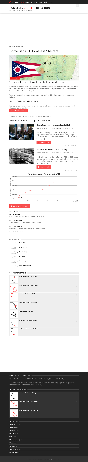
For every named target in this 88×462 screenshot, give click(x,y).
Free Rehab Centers (15, 226)
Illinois (12, 446)
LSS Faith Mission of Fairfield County (52, 149)
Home (11, 46)
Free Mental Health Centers (18, 232)
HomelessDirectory (29, 8)
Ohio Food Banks (14, 214)
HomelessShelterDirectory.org (44, 459)
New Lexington (23, 261)
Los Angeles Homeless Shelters (28, 329)
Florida (12, 434)
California (13, 428)
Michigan (12, 431)
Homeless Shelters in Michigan (28, 285)
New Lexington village (25, 265)
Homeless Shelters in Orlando (28, 302)
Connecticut (13, 452)
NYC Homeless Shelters (26, 311)
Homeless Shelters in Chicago (28, 276)
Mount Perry (23, 252)
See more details (44, 142)
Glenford (22, 242)
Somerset (20, 46)
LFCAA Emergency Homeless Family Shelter (54, 124)
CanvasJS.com (75, 201)
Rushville (22, 256)
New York (13, 424)
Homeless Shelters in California (28, 294)
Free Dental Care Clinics (16, 220)
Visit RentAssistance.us (18, 111)
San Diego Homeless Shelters (28, 320)
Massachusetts (14, 440)
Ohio (15, 46)
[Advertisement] (44, 30)
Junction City (23, 247)
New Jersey (13, 449)
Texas (12, 443)
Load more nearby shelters (19, 206)
